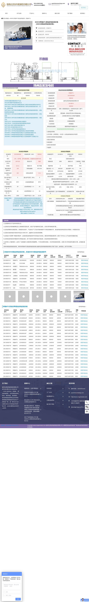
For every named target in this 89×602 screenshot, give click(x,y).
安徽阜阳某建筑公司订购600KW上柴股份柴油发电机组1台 (32, 394)
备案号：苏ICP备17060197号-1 (10, 425)
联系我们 (83, 7)
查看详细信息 (84, 260)
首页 (6, 13)
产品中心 (31, 13)
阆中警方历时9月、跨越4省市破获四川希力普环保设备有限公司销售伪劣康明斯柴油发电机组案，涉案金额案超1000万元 (32, 409)
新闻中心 (44, 13)
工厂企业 (49, 392)
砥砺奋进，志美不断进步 (31, 388)
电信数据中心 (50, 396)
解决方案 (57, 13)
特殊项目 (49, 388)
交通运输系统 (50, 400)
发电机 (7, 18)
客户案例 (70, 13)
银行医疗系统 (50, 404)
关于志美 (19, 13)
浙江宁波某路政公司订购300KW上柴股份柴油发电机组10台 (32, 418)
